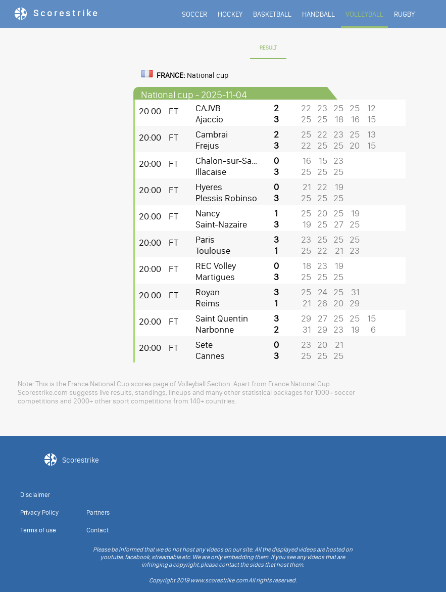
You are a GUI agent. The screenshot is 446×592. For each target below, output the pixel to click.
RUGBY (404, 14)
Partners (98, 512)
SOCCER (194, 14)
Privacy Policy (39, 512)
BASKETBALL (272, 14)
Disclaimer (35, 494)
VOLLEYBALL (364, 14)
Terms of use (38, 530)
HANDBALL (318, 14)
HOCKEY (230, 14)
